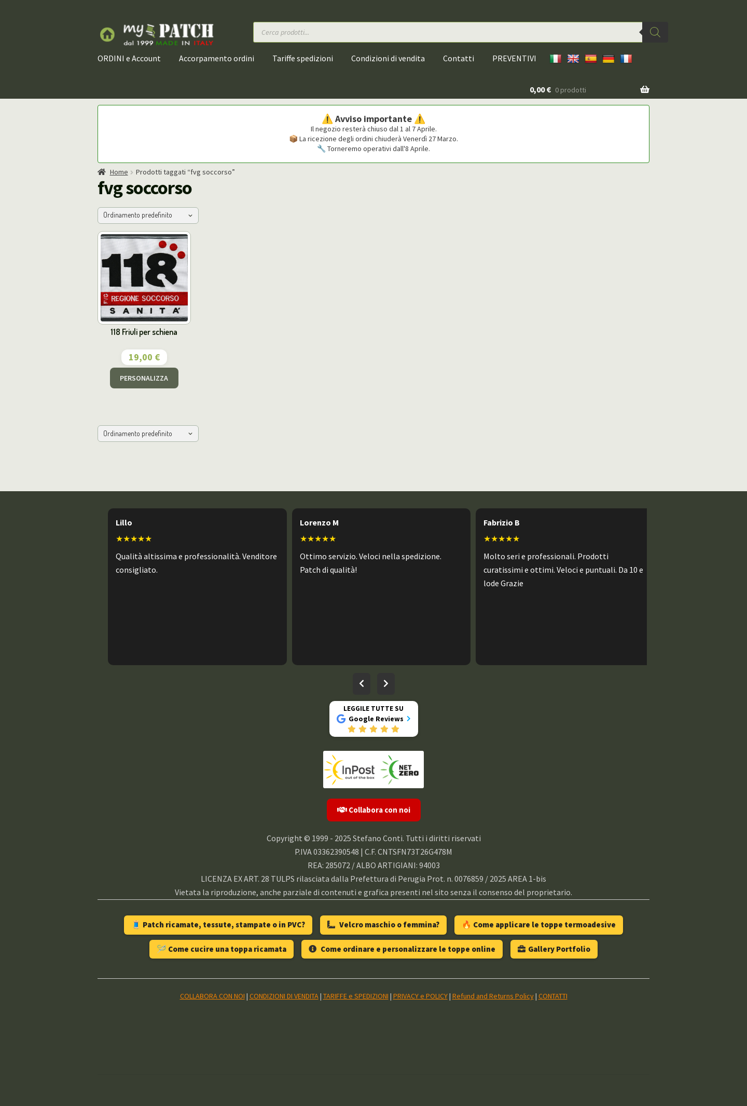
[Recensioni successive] (386, 684)
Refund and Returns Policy (493, 996)
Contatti (458, 58)
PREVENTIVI (514, 58)
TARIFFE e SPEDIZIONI (356, 996)
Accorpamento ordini (216, 58)
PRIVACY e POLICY (420, 996)
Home (119, 172)
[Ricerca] (655, 32)
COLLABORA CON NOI (212, 996)
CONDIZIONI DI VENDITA (284, 996)
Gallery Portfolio (554, 949)
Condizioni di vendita (388, 58)
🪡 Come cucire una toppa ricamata (221, 949)
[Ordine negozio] (148, 215)
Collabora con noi (373, 810)
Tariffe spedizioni (302, 58)
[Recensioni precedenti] (361, 684)
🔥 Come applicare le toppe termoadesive (539, 924)
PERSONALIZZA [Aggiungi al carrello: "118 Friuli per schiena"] (144, 378)
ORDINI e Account (129, 58)
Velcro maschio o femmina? (383, 924)
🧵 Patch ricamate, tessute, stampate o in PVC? (218, 924)
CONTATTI (553, 996)
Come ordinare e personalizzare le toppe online (402, 949)
